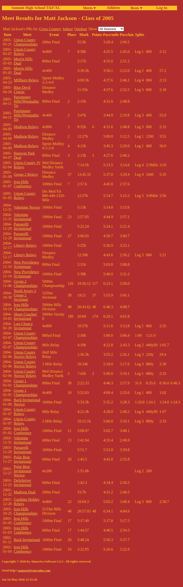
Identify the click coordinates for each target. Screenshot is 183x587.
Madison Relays (26, 127)
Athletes (113, 8)
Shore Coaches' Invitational (25, 316)
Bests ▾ (136, 8)
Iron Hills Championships (26, 307)
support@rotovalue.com (34, 570)
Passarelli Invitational (22, 226)
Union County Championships (26, 42)
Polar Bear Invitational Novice (22, 471)
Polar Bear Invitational (22, 459)
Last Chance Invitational (23, 326)
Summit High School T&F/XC (36, 8)
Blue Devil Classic (22, 89)
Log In (160, 8)
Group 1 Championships (26, 383)
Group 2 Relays (26, 174)
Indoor (68, 29)
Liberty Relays (25, 245)
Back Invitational (27, 540)
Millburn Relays (26, 80)
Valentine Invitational (22, 217)
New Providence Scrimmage (26, 264)
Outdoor (80, 29)
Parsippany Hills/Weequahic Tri (26, 101)
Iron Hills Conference (22, 184)
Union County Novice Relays (25, 354)
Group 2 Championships (26, 283)
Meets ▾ (89, 8)
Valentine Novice (27, 207)
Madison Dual (25, 492)
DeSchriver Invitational (22, 482)
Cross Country (50, 29)
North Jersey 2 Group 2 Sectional (25, 295)
